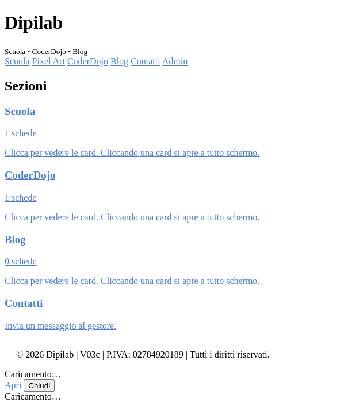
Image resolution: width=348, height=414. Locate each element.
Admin (175, 61)
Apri (13, 385)
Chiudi (39, 385)
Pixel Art (48, 61)
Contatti (145, 61)
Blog (119, 61)
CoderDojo (87, 61)
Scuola (17, 61)
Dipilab (34, 22)
